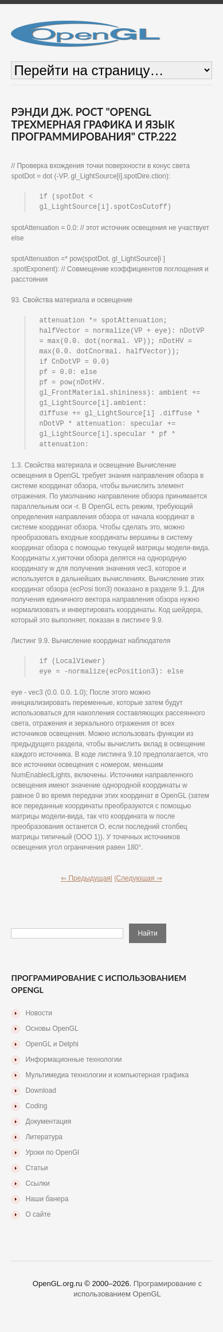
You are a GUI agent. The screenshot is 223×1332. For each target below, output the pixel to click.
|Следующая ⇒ (138, 888)
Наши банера (46, 1209)
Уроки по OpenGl (52, 1162)
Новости (38, 1023)
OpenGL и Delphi (51, 1054)
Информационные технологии (73, 1069)
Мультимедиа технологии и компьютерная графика (107, 1085)
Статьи (36, 1178)
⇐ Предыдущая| (86, 888)
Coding (36, 1116)
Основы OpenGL (51, 1038)
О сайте (37, 1224)
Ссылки (37, 1193)
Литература (43, 1147)
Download (40, 1100)
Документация (48, 1131)
